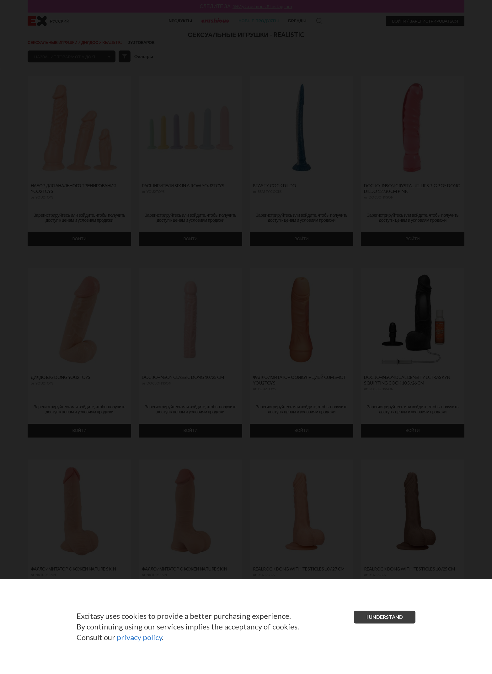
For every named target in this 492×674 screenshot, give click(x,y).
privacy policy (139, 637)
